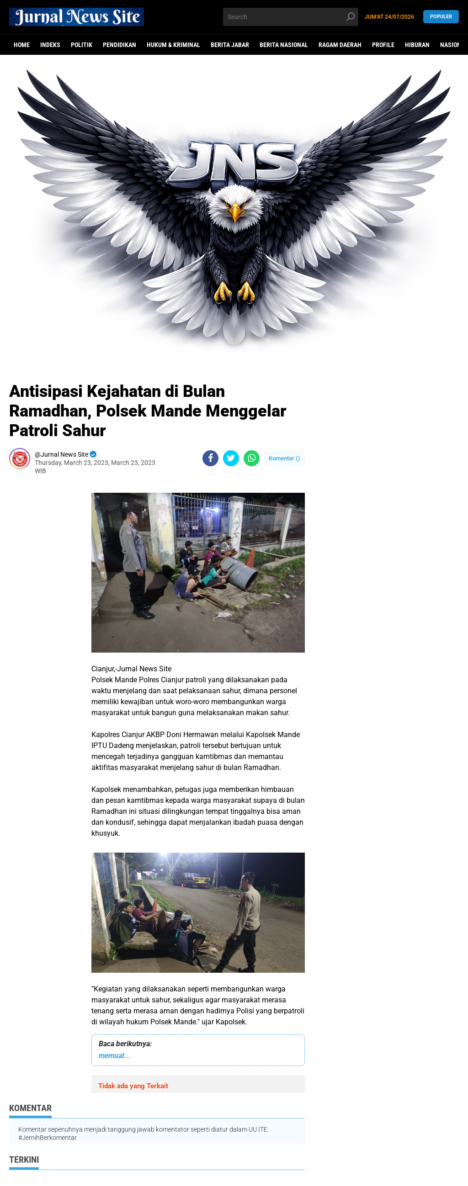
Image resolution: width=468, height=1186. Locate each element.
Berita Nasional (284, 44)
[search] (290, 17)
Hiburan (417, 44)
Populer (441, 17)
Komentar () (284, 458)
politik (81, 44)
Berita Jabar (230, 44)
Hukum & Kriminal (173, 44)
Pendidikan (119, 44)
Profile (383, 44)
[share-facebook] (210, 458)
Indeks (50, 44)
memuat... (115, 1055)
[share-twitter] (231, 458)
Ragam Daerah (340, 44)
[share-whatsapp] (252, 458)
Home (22, 44)
